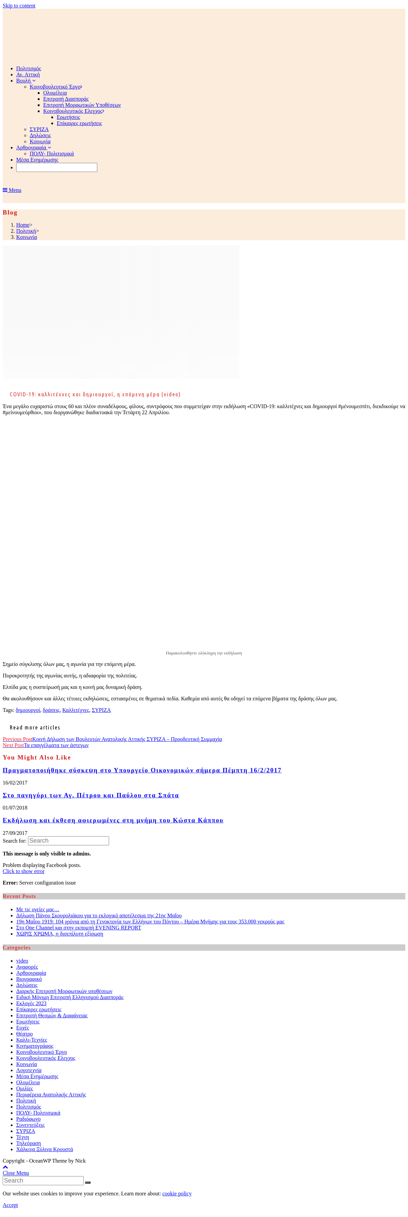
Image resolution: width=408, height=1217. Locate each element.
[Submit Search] (88, 1183)
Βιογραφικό (29, 979)
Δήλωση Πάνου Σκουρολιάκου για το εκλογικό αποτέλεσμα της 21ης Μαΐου (99, 915)
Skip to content (19, 5)
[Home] (22, 225)
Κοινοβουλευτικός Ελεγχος (45, 1058)
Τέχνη (22, 1137)
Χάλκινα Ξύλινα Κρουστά (44, 1149)
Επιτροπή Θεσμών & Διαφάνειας (51, 1015)
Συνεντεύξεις (30, 1125)
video (22, 961)
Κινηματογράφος (34, 1046)
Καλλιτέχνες (75, 710)
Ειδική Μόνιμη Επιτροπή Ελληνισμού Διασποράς (70, 997)
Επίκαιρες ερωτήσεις (38, 1009)
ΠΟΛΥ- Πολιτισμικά (38, 1113)
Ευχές (22, 1027)
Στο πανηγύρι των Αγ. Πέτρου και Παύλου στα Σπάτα (91, 795)
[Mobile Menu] (12, 190)
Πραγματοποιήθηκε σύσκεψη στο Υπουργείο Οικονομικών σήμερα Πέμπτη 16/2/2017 (142, 770)
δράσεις (51, 710)
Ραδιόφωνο (28, 1119)
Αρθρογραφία (31, 973)
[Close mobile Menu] (16, 1173)
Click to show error (24, 871)
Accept (10, 1205)
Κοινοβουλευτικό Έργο (41, 1052)
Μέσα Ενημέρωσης (37, 1076)
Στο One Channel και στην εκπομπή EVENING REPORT (78, 927)
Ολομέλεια (28, 1082)
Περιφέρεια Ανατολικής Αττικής (51, 1094)
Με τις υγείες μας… (37, 909)
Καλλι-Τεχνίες (31, 1040)
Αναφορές (27, 967)
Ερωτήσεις (28, 1021)
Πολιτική (26, 1100)
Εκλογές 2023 (31, 1003)
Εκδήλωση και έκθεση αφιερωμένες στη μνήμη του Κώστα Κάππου (113, 820)
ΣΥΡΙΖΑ (101, 710)
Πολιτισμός (28, 1107)
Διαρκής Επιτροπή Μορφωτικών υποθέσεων (64, 991)
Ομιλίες (24, 1088)
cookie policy (177, 1193)
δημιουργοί (28, 710)
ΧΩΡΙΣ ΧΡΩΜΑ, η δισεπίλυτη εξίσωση (59, 934)
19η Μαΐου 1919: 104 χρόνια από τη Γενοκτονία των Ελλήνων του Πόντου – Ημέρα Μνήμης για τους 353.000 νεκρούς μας (150, 921)
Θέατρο (24, 1034)
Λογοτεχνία (29, 1070)
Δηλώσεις (26, 985)
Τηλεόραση (28, 1143)
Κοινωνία (26, 1064)
